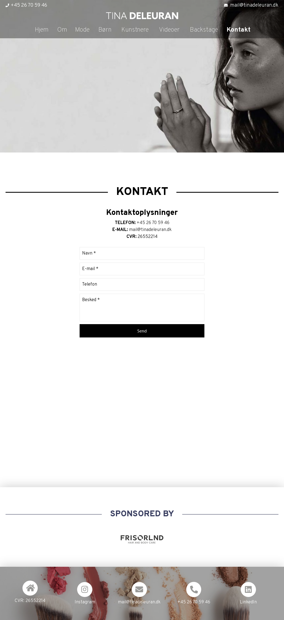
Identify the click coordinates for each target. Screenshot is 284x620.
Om (62, 30)
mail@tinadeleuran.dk (254, 5)
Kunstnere (135, 30)
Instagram (85, 602)
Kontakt (238, 30)
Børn (104, 30)
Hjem (42, 30)
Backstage (204, 30)
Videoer (169, 30)
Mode (82, 30)
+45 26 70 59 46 (29, 5)
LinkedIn (248, 602)
